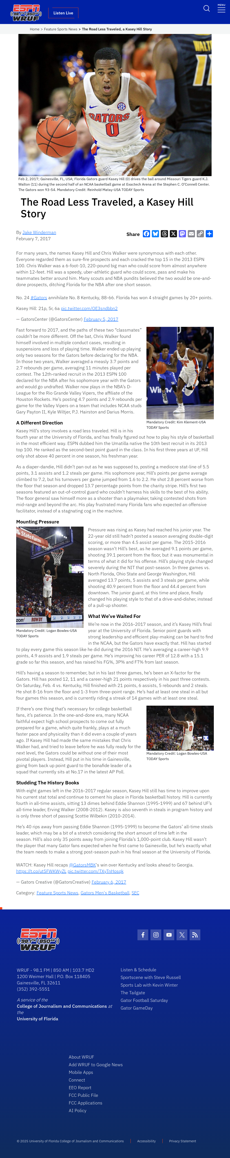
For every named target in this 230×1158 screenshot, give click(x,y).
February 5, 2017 (101, 319)
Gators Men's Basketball (105, 893)
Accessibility (146, 1141)
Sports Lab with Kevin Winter (149, 985)
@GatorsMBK (82, 865)
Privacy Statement (182, 1141)
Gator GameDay (137, 1008)
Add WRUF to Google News (96, 1065)
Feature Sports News (60, 29)
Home (35, 29)
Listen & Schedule (138, 970)
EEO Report (80, 1087)
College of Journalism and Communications (62, 1006)
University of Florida (37, 1019)
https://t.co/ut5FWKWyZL (41, 871)
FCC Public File (83, 1095)
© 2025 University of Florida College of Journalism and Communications (70, 1141)
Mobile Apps (81, 1072)
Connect (77, 1080)
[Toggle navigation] (221, 7)
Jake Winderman (39, 232)
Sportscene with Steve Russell (151, 977)
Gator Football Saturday (144, 1000)
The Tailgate (133, 993)
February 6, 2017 (109, 882)
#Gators (39, 297)
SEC (135, 893)
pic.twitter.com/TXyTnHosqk (96, 871)
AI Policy (77, 1110)
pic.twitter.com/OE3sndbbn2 (89, 308)
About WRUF (81, 1057)
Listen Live (63, 13)
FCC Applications (85, 1103)
